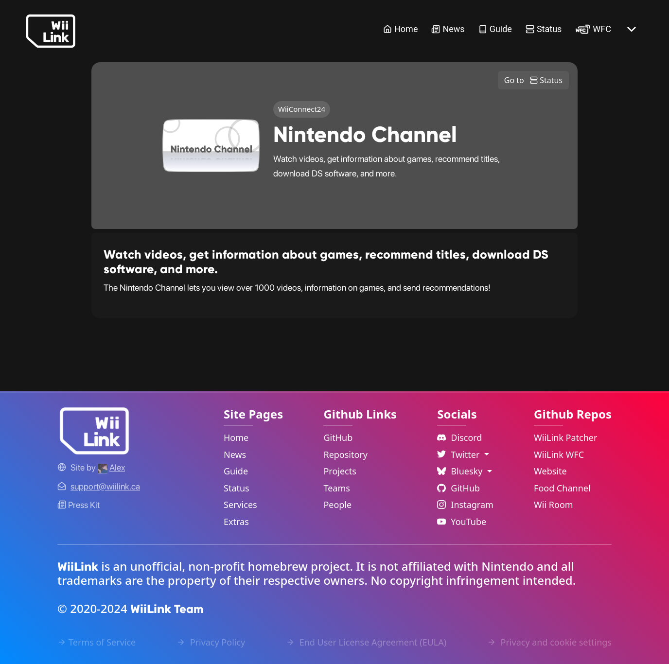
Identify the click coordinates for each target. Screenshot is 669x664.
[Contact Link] (105, 486)
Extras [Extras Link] (236, 521)
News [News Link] (447, 29)
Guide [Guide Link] (495, 29)
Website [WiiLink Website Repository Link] (550, 471)
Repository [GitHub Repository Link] (345, 454)
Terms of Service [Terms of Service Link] (96, 642)
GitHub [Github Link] (458, 488)
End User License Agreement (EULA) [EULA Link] (366, 642)
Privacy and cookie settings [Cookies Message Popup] (549, 642)
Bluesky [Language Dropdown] (461, 471)
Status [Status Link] (544, 29)
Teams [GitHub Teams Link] (336, 488)
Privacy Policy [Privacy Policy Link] (210, 642)
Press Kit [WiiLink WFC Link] (78, 505)
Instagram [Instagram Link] (465, 504)
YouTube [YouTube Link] (461, 521)
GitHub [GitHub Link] (337, 437)
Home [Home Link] (400, 29)
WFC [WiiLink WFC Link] (593, 29)
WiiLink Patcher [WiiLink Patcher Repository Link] (565, 437)
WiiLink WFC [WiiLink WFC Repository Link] (559, 454)
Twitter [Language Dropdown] (459, 454)
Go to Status (533, 80)
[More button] (631, 29)
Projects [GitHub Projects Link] (339, 471)
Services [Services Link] (240, 504)
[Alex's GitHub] (111, 467)
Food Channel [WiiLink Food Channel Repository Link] (562, 488)
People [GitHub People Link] (337, 504)
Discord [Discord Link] (459, 437)
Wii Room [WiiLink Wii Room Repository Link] (553, 504)
